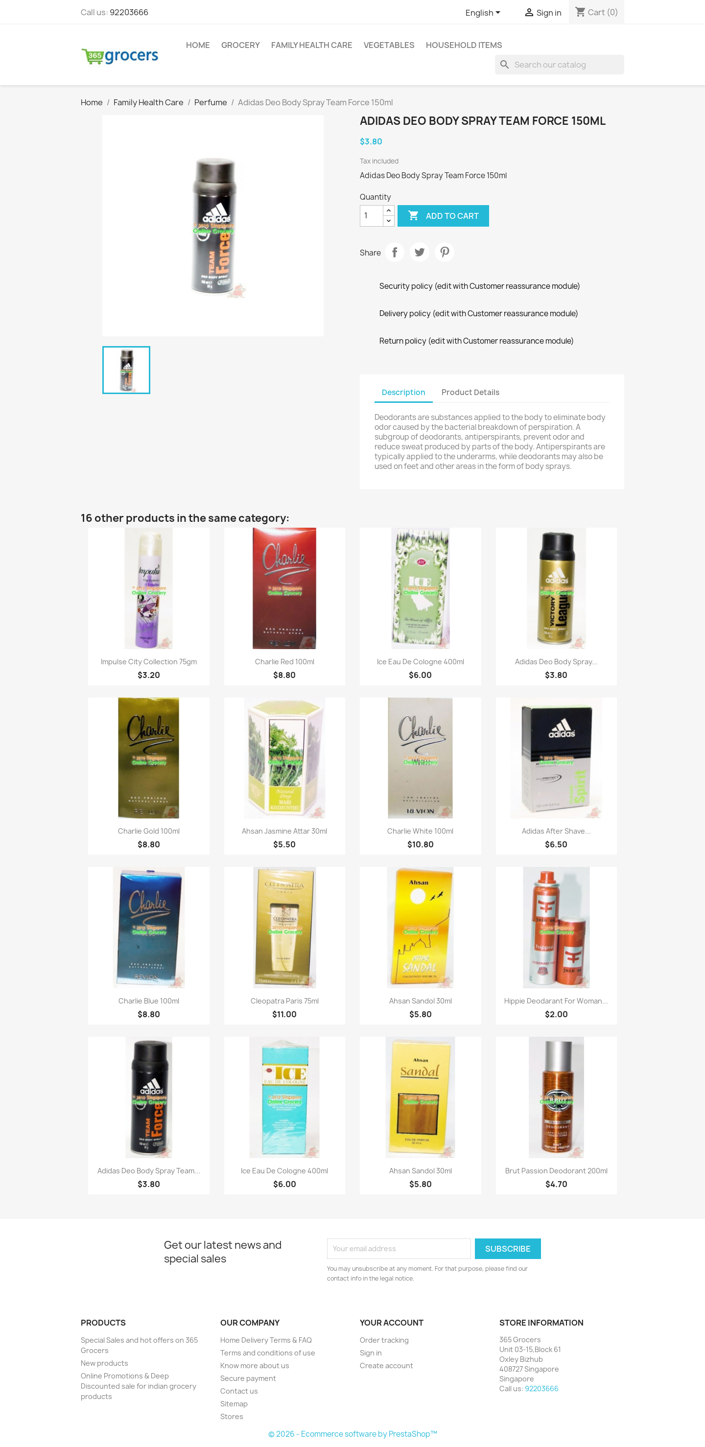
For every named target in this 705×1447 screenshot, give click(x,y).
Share (394, 252)
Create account (386, 1365)
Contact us (239, 1391)
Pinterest (444, 252)
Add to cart (443, 216)
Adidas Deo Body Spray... (556, 661)
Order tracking (384, 1340)
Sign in (371, 1352)
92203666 (129, 12)
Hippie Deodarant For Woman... (556, 1000)
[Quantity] (371, 216)
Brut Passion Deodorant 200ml (556, 1170)
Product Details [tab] (470, 392)
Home (198, 45)
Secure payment (248, 1378)
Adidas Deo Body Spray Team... (148, 1170)
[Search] (559, 64)
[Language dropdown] (485, 13)
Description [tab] (403, 392)
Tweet (419, 252)
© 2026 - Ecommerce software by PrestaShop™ (352, 1434)
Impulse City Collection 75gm (149, 661)
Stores (231, 1416)
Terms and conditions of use (267, 1352)
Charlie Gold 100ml (149, 831)
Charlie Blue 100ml (148, 1000)
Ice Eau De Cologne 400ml (420, 661)
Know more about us (254, 1365)
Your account (391, 1322)
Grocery (240, 45)
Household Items (464, 45)
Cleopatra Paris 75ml (285, 1000)
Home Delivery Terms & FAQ (266, 1340)
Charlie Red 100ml (284, 661)
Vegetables (389, 45)
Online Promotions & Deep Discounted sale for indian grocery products (138, 1386)
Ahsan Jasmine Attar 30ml (284, 831)
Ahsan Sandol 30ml (420, 1000)
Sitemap (234, 1403)
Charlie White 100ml (420, 831)
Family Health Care (311, 45)
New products (104, 1363)
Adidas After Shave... (556, 831)
